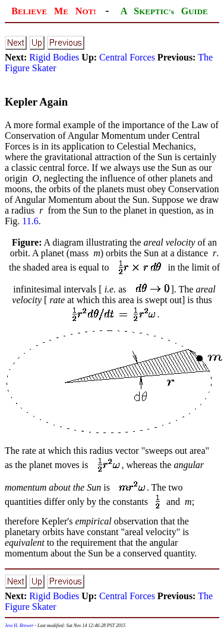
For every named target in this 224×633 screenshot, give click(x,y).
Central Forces (127, 57)
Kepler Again (36, 102)
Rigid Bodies (54, 57)
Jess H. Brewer (19, 625)
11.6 (30, 221)
